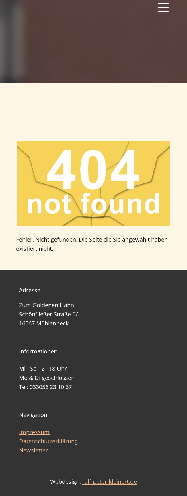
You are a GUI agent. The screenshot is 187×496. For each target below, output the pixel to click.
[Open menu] (163, 7)
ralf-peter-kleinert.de (109, 481)
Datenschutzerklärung (48, 441)
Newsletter (33, 450)
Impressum (34, 432)
